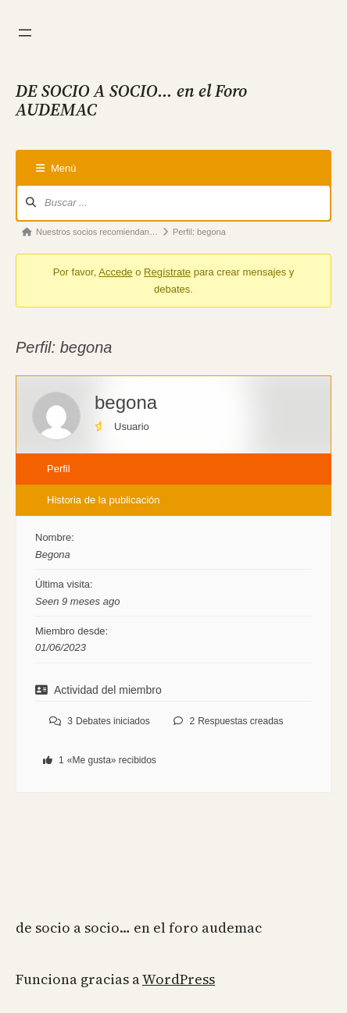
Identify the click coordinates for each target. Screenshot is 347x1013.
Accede (115, 272)
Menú (56, 168)
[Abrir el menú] (25, 32)
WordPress (178, 979)
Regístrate (167, 272)
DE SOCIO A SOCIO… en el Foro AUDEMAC (139, 927)
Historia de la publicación (103, 500)
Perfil (58, 469)
